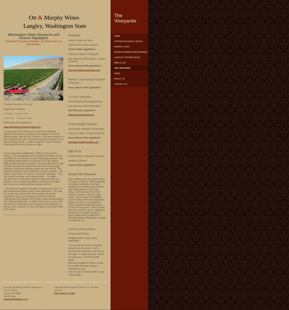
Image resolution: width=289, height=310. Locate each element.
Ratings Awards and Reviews (130, 52)
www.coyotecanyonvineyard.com (84, 70)
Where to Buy (122, 47)
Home (117, 36)
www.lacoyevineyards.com (81, 115)
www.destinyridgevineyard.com (83, 142)
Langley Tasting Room (127, 57)
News (117, 73)
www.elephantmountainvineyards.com (22, 127)
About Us (119, 79)
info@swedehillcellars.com (16, 299)
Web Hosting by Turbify (64, 293)
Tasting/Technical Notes (128, 41)
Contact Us (120, 84)
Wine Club (120, 63)
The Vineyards (122, 68)
